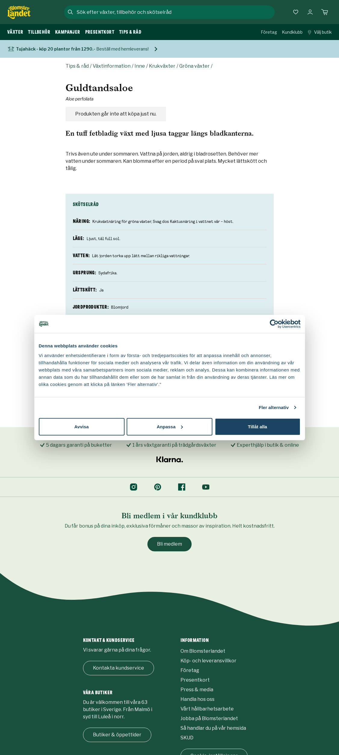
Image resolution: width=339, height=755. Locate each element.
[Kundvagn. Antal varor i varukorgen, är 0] (324, 12)
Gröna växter (194, 66)
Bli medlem (169, 544)
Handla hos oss (197, 699)
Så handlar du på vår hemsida (213, 728)
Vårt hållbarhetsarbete (207, 709)
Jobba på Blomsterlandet (209, 718)
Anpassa (170, 426)
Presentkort (195, 680)
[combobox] (175, 12)
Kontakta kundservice (118, 668)
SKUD (186, 738)
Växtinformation (112, 66)
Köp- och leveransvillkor (208, 661)
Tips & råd (77, 66)
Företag (269, 32)
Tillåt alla (257, 426)
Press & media (196, 689)
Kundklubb (292, 32)
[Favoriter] (295, 12)
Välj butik (319, 32)
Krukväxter (162, 66)
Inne (139, 66)
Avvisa (81, 426)
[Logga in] (310, 12)
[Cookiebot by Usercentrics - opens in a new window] (274, 323)
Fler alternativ (274, 407)
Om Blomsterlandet (202, 651)
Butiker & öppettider (117, 735)
